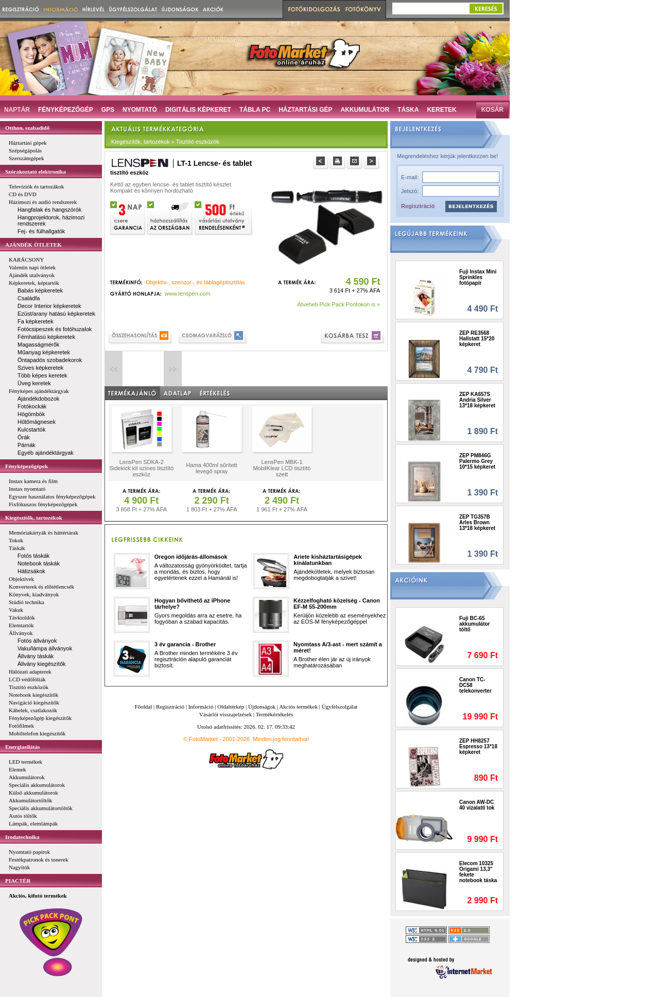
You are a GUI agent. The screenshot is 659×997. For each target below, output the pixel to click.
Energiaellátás (22, 747)
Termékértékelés (274, 714)
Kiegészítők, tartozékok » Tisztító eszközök (165, 142)
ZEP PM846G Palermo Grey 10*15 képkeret (477, 461)
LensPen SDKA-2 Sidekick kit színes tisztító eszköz (141, 468)
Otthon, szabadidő (27, 128)
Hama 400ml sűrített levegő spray (211, 468)
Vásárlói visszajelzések (225, 714)
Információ (201, 706)
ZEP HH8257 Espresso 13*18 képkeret (478, 746)
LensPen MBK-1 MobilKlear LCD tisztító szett (282, 468)
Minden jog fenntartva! (281, 739)
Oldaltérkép (230, 706)
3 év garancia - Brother (185, 644)
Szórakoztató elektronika (35, 171)
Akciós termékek (298, 706)
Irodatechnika (22, 837)
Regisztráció (418, 206)
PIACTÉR (18, 881)
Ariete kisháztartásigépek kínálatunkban (327, 560)
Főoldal (143, 706)
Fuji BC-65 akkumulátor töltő (474, 623)
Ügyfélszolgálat (340, 706)
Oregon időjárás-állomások (191, 557)
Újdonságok (261, 706)
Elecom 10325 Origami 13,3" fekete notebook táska (478, 872)
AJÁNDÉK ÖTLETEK (33, 245)
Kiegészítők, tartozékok (33, 517)
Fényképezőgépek (26, 466)
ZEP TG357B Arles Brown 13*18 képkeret (477, 522)
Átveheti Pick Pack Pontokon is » (339, 304)
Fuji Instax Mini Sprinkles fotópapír (477, 277)
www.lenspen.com (188, 293)
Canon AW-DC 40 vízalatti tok (476, 805)
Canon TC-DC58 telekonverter (475, 685)
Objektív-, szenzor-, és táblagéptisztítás (195, 282)
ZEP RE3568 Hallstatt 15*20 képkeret (476, 338)
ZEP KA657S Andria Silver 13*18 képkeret (477, 399)
